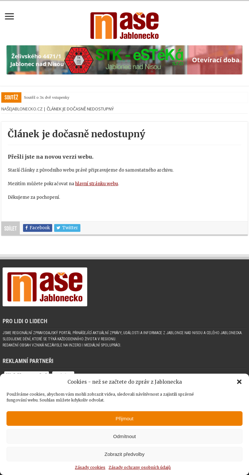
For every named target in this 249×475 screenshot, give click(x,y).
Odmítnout (124, 436)
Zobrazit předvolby (124, 454)
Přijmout (124, 418)
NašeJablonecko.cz (21, 109)
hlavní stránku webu (96, 184)
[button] (239, 382)
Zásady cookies (90, 467)
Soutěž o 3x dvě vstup (42, 97)
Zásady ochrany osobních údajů (140, 467)
